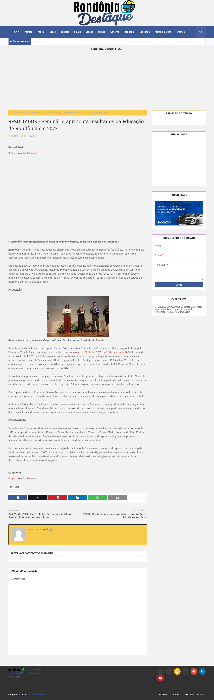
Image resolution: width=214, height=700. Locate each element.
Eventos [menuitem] (180, 32)
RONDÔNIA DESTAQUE (37, 694)
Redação (15, 136)
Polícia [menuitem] (41, 32)
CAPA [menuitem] (16, 32)
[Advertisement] (107, 78)
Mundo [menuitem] (101, 32)
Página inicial (17, 112)
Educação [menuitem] (145, 32)
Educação (29, 112)
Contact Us (189, 694)
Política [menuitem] (28, 32)
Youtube (175, 694)
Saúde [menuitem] (77, 32)
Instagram (162, 694)
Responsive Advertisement (22, 153)
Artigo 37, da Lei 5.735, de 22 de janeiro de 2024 (103, 352)
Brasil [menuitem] (53, 32)
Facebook (201, 694)
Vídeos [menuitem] (89, 32)
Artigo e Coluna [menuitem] (163, 32)
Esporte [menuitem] (65, 32)
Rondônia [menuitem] (129, 32)
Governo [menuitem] (114, 32)
